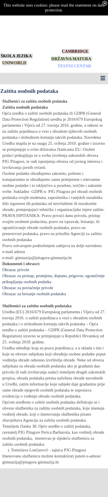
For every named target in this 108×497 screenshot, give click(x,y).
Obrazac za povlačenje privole (27, 287)
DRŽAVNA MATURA (71, 58)
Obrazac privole (15, 269)
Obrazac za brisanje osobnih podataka (34, 293)
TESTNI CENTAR (74, 66)
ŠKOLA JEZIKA (16, 56)
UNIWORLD (14, 62)
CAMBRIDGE (75, 51)
